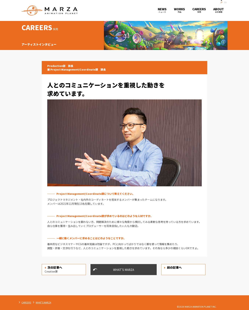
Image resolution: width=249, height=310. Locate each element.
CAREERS (65, 302)
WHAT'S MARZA (123, 269)
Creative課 (53, 269)
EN (225, 2)
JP (221, 2)
